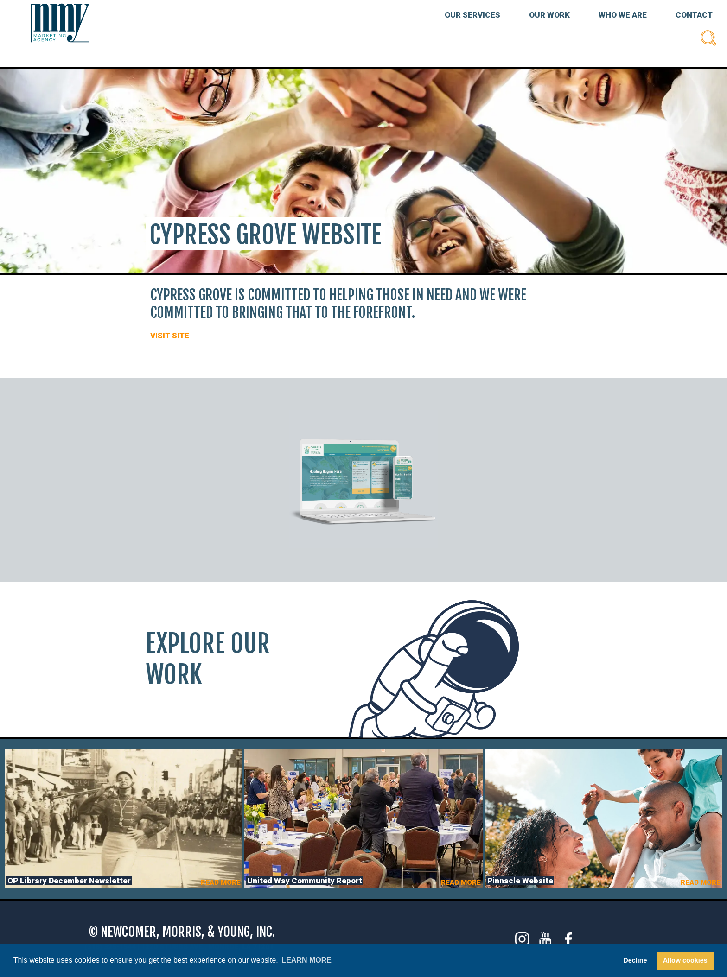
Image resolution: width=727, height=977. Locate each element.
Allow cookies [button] (685, 960)
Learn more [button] (306, 960)
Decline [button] (635, 960)
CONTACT (694, 14)
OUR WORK (549, 14)
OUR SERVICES (472, 14)
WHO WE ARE (623, 14)
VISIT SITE (169, 335)
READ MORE (221, 882)
